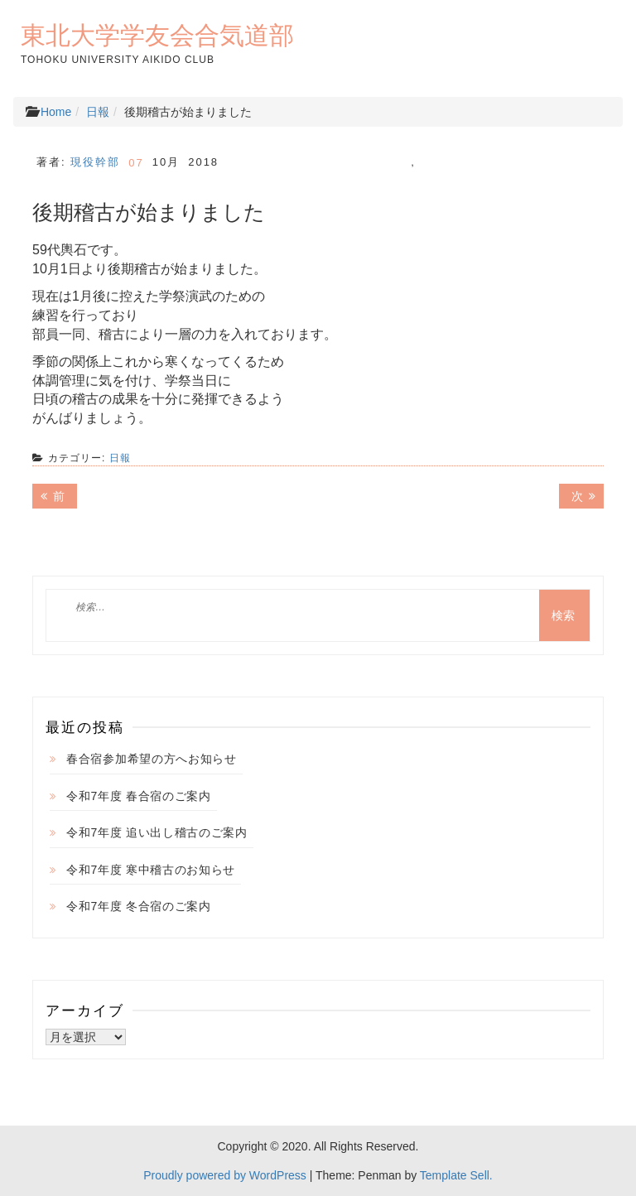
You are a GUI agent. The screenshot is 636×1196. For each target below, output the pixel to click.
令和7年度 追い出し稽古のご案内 (157, 832)
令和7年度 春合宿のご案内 (138, 796)
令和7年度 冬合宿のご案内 (138, 906)
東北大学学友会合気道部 (157, 35)
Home (56, 111)
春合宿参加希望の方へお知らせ (151, 758)
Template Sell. (456, 1175)
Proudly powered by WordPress (224, 1175)
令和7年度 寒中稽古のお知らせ (150, 869)
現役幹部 (95, 162)
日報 (97, 111)
